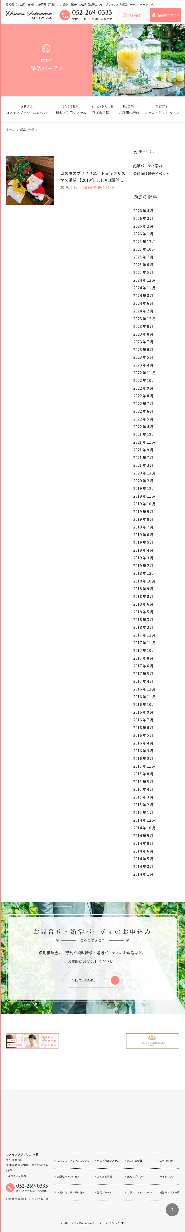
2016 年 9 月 (143, 712)
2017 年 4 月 (143, 681)
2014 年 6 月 (143, 850)
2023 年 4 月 (143, 364)
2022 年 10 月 (144, 380)
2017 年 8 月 (143, 658)
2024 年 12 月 (144, 280)
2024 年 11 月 (144, 287)
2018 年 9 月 (143, 588)
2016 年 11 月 (144, 696)
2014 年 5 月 (143, 858)
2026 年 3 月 (143, 218)
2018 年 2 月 (143, 627)
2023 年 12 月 (144, 318)
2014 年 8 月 (143, 843)
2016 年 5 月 (143, 735)
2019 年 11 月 (144, 496)
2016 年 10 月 (144, 704)
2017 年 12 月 (144, 634)
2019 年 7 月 (143, 526)
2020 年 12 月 (144, 472)
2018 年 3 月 (143, 619)
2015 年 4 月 (143, 789)
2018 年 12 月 (144, 573)
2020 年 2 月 (143, 480)
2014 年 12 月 (144, 820)
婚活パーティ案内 (147, 165)
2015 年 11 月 (144, 766)
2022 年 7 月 (143, 403)
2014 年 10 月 (144, 827)
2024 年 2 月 (143, 310)
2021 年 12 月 (144, 434)
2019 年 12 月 (144, 488)
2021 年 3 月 (143, 465)
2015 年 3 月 (143, 796)
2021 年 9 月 (143, 449)
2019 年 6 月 (143, 534)
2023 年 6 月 (143, 349)
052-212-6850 (38, 1199)
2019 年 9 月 (143, 511)
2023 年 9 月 (143, 326)
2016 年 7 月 (143, 719)
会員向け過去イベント (151, 173)
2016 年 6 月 (143, 727)
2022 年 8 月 (143, 395)
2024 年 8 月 (143, 295)
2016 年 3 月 (143, 750)
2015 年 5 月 (143, 781)
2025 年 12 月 (144, 241)
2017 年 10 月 (144, 650)
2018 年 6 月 (143, 604)
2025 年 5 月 (143, 272)
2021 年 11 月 (144, 442)
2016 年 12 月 (144, 688)
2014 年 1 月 (143, 874)
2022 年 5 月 (143, 418)
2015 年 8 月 (143, 773)
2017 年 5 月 (143, 673)
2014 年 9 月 (143, 835)
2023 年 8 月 (143, 334)
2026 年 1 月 (143, 233)
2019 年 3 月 (143, 557)
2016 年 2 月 (143, 758)
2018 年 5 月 (143, 611)
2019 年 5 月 (143, 542)
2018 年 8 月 (143, 596)
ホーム (10, 129)
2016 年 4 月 (143, 742)
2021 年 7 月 (143, 457)
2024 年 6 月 (143, 303)
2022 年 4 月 (143, 426)
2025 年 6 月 (143, 264)
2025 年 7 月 (143, 256)
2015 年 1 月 (143, 812)
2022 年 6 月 (143, 411)
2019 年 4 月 (143, 550)
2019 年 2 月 (143, 565)
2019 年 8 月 (143, 519)
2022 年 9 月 (143, 388)
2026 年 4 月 (143, 210)
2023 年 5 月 (143, 357)
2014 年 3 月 (143, 866)
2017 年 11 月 (144, 642)
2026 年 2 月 (143, 226)
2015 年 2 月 (143, 804)
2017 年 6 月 (143, 665)
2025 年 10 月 (144, 249)
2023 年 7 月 (143, 341)
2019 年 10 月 (144, 503)
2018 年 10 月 (144, 580)
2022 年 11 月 (144, 372)
